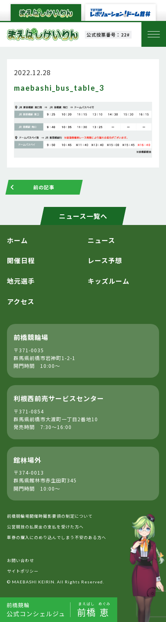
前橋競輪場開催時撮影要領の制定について (50, 516)
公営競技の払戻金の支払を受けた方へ (45, 526)
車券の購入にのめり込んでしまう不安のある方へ (56, 537)
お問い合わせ (20, 560)
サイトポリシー (23, 571)
